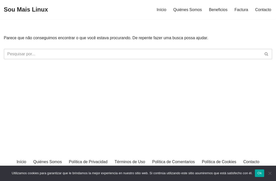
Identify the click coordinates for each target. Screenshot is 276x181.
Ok (259, 173)
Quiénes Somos (187, 10)
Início (161, 10)
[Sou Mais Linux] (26, 10)
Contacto (263, 10)
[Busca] (132, 54)
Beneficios (218, 10)
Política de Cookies (219, 162)
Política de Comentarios (173, 162)
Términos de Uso (130, 162)
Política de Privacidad (88, 162)
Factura (241, 10)
